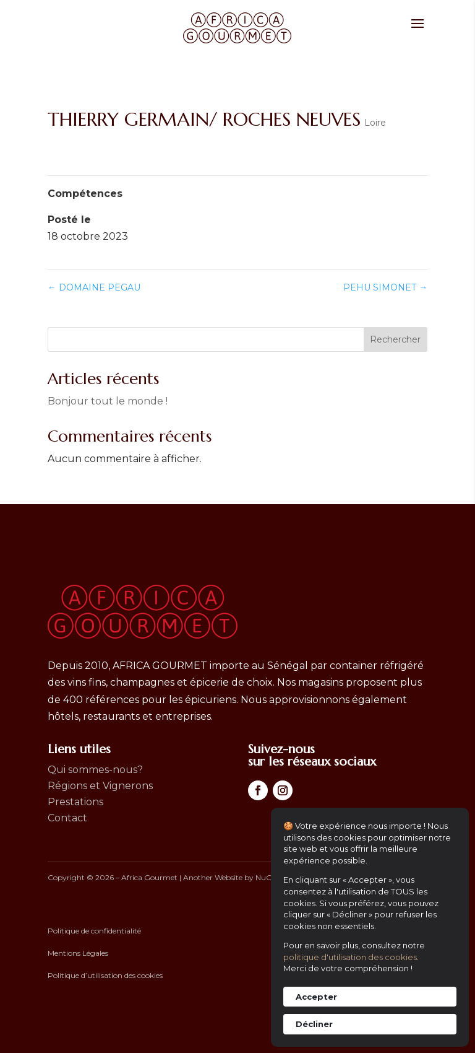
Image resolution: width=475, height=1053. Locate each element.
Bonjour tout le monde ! (108, 401)
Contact (67, 818)
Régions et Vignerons (100, 786)
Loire (375, 122)
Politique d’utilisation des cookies (105, 975)
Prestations (75, 802)
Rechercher (395, 339)
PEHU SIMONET (385, 287)
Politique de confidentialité (94, 930)
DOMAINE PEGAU (94, 287)
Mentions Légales (78, 953)
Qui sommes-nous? (95, 770)
